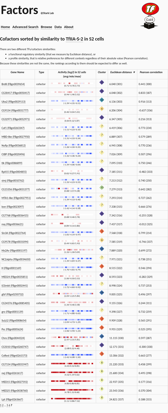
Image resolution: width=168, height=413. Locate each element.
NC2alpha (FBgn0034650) (16, 259)
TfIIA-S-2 (74, 39)
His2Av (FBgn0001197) (14, 250)
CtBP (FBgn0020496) (13, 154)
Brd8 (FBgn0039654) (13, 84)
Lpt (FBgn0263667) (12, 399)
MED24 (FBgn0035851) (15, 276)
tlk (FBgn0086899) (12, 163)
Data (58, 27)
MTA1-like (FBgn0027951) (16, 198)
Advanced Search (25, 27)
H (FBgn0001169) (11, 268)
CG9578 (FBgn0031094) (15, 241)
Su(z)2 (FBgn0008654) (14, 320)
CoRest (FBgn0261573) (14, 355)
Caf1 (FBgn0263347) (13, 128)
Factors (19, 9)
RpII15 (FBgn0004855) (14, 171)
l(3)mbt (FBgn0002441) (15, 285)
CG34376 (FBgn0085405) (16, 303)
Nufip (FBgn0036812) (14, 145)
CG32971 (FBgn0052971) (16, 119)
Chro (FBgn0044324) (13, 338)
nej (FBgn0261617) (12, 373)
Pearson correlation (152, 72)
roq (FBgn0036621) (12, 224)
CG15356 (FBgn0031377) (16, 189)
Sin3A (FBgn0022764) (14, 233)
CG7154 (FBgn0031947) (15, 364)
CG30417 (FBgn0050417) (16, 93)
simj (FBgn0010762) (13, 180)
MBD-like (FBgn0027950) (16, 136)
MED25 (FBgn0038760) (15, 390)
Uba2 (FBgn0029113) (14, 101)
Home (5, 27)
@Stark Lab (47, 13)
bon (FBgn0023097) (13, 206)
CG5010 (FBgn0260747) (15, 346)
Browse (46, 27)
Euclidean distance (122, 72)
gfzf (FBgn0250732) (12, 294)
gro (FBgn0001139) (12, 311)
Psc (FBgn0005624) (12, 329)
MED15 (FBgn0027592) (15, 382)
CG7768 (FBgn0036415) (15, 215)
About (69, 27)
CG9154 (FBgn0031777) (15, 110)
